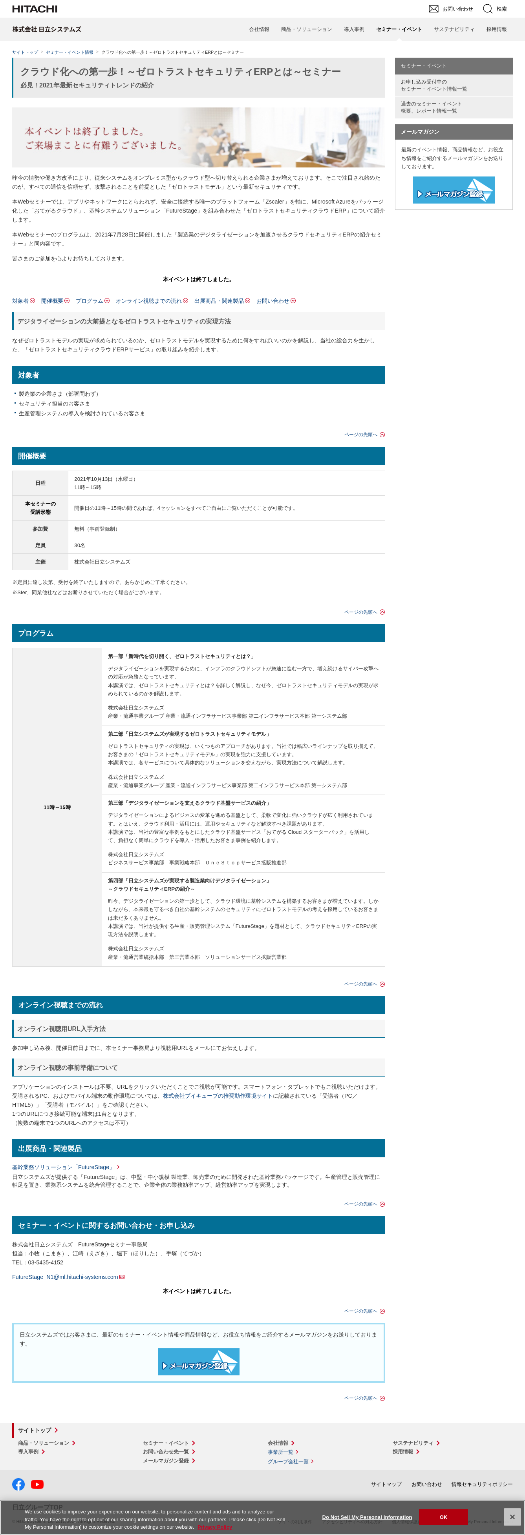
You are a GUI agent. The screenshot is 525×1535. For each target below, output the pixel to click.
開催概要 (52, 301)
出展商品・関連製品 (219, 301)
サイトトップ (25, 52)
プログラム (89, 301)
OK (444, 1517)
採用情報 (497, 29)
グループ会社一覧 (288, 1461)
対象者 (20, 301)
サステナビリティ (454, 29)
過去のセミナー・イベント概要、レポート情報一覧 (431, 107)
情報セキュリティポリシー (482, 1484)
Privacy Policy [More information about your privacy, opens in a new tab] (215, 1527)
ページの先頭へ (360, 434)
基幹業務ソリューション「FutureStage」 (63, 1167)
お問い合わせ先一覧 (166, 1452)
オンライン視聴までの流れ (149, 301)
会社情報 (259, 29)
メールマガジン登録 (166, 1461)
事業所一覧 (280, 1452)
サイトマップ (386, 1484)
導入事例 (354, 29)
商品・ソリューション (306, 29)
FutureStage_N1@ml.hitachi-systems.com (65, 1277)
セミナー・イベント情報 (69, 52)
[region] (262, 1517)
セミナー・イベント (424, 66)
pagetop (515, 1319)
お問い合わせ (272, 301)
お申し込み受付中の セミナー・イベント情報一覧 (434, 85)
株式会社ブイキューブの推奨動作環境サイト (218, 1096)
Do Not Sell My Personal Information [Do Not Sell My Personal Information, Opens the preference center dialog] (367, 1517)
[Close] (512, 1517)
